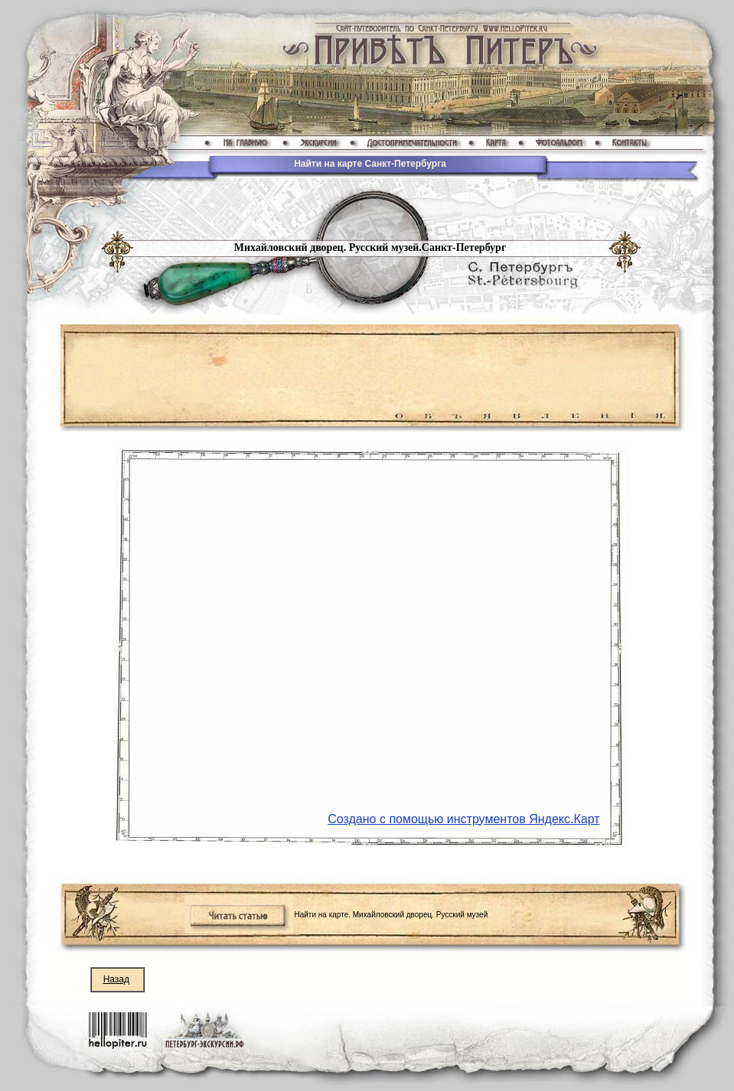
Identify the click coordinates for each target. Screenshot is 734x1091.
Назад (116, 979)
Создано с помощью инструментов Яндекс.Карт (463, 819)
